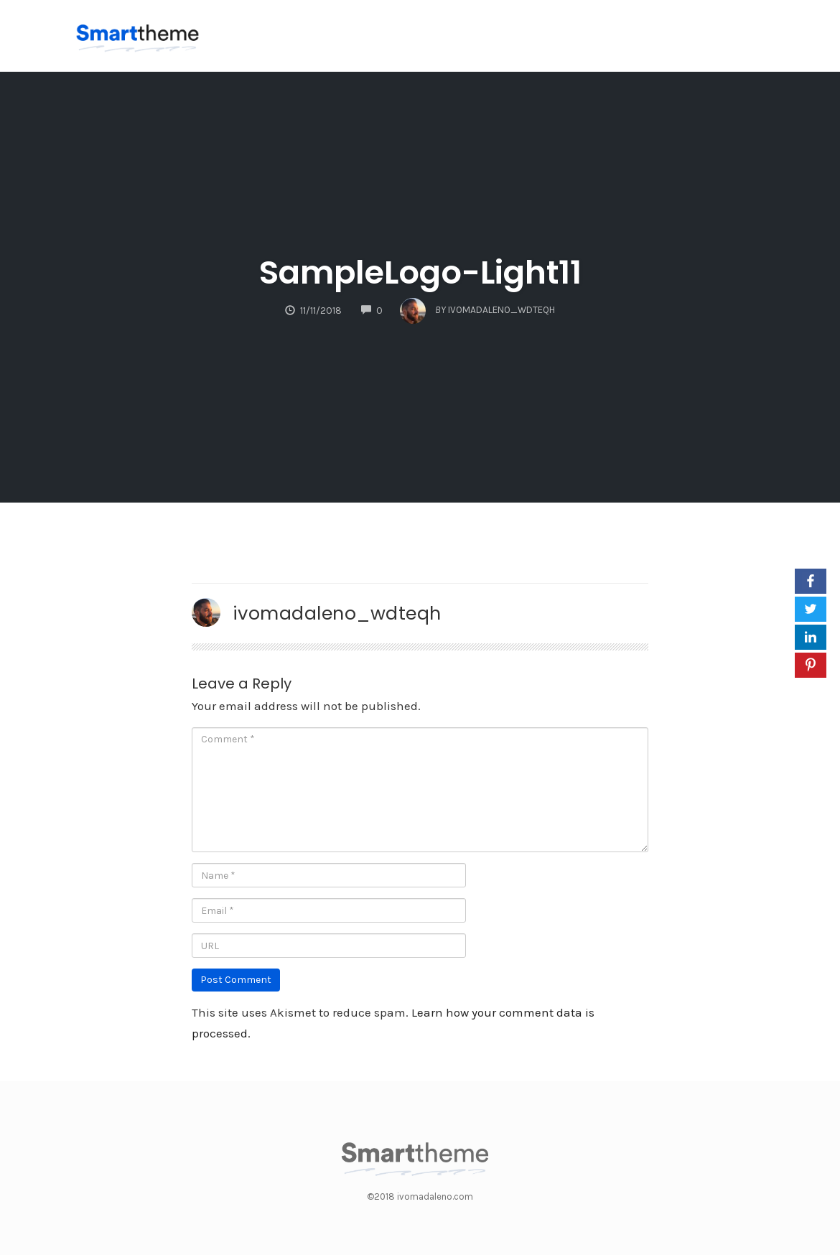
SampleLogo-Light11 (420, 272)
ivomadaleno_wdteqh (337, 613)
